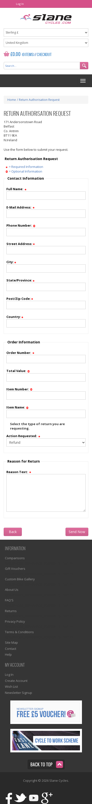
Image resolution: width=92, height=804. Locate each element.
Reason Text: (19, 472)
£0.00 (16, 54)
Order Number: (20, 352)
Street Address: (20, 244)
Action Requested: (23, 436)
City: (11, 262)
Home (11, 100)
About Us (11, 589)
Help (8, 654)
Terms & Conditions (19, 632)
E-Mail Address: (20, 207)
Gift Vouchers (15, 568)
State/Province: (20, 280)
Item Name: (17, 407)
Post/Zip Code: (20, 298)
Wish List (11, 686)
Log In (20, 4)
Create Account (16, 680)
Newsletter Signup (18, 692)
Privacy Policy (15, 621)
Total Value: (18, 371)
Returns (11, 611)
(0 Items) (28, 55)
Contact (10, 648)
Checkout (44, 55)
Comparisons (15, 558)
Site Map (11, 642)
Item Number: (19, 389)
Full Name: (16, 189)
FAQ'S (9, 600)
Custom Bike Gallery (20, 579)
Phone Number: (21, 225)
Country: (15, 317)
